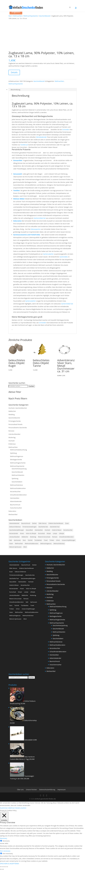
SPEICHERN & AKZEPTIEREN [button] (9, 864)
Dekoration (17, 221)
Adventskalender (16, 501)
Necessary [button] (3, 838)
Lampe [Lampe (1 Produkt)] (55, 533)
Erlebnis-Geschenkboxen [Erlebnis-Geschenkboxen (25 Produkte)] (56, 523)
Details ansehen (20, 808)
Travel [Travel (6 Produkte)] (45, 540)
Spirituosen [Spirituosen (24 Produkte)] (17, 540)
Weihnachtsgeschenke (17, 463)
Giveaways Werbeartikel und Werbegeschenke (32, 116)
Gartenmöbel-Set (40, 218)
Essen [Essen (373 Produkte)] (67, 523)
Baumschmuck (15, 505)
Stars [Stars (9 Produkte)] (24, 540)
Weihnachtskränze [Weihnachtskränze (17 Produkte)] (59, 543)
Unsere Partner (31, 790)
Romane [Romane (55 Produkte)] (54, 537)
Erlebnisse (12, 444)
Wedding (11, 414)
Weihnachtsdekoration (18, 488)
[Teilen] (5, 866)
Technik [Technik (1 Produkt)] (30, 540)
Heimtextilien (14, 498)
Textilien (16, 190)
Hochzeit (11, 441)
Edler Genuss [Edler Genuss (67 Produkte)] (42, 523)
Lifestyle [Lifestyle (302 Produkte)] (61, 533)
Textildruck (24, 145)
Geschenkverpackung (19, 469)
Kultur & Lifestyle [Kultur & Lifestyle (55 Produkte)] (31, 533)
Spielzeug (13, 453)
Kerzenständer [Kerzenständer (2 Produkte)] (13, 533)
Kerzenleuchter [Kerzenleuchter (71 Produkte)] (67, 530)
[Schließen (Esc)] (7, 866)
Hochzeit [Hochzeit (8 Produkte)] (47, 530)
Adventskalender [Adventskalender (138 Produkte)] (14, 523)
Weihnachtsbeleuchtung (18, 450)
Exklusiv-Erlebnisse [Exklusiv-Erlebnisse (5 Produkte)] (15, 527)
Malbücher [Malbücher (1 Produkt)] (25, 537)
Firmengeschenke (14, 421)
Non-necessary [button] (5, 851)
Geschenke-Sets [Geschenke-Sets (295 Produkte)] (43, 527)
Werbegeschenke (16, 460)
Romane (11, 431)
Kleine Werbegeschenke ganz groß (27, 317)
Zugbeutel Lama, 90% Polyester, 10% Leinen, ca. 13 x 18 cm (42, 105)
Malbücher (12, 411)
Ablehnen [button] (11, 808)
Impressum (61, 790)
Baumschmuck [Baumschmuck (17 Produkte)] (25, 523)
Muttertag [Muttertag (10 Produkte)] (33, 537)
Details (14, 72)
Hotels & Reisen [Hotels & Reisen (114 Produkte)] (56, 530)
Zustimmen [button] (4, 808)
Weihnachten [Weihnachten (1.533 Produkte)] (19, 543)
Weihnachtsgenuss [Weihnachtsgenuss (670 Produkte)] (46, 543)
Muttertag (11, 437)
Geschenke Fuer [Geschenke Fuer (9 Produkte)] (55, 527)
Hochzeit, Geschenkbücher (17, 408)
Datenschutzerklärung (47, 790)
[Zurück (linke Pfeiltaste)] (1, 869)
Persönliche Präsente (21, 149)
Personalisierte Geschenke (17, 428)
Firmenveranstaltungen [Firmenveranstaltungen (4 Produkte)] (29, 527)
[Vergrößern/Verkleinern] (1, 866)
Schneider (65, 130)
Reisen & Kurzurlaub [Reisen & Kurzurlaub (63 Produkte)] (44, 537)
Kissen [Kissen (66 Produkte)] (22, 533)
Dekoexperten (36, 229)
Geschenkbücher (14, 418)
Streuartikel (17, 160)
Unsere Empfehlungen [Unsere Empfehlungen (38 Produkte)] (68, 540)
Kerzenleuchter (15, 491)
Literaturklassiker (14, 434)
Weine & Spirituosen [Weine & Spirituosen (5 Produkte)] (15, 547)
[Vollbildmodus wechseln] (3, 866)
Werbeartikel (12, 514)
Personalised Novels (15, 424)
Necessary (6, 841)
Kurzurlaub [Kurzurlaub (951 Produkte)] (41, 533)
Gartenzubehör (48, 254)
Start (10, 16)
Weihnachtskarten (18, 475)
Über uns (20, 790)
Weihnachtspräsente (31, 16)
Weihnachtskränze (16, 485)
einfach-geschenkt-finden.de (45, 799)
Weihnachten (17, 16)
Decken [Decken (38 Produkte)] (34, 523)
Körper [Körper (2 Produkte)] (49, 533)
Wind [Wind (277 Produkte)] (24, 547)
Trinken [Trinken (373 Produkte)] (51, 540)
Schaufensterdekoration (18, 495)
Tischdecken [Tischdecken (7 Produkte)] (38, 540)
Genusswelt (17, 174)
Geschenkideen (17, 482)
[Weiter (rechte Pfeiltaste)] (3, 869)
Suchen (31, 386)
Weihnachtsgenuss (16, 456)
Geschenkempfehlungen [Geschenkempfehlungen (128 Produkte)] (16, 530)
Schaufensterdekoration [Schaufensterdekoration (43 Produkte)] (66, 537)
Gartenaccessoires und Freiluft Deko (26, 235)
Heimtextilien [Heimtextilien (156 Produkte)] (39, 530)
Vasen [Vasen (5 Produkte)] (11, 543)
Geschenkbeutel (44, 16)
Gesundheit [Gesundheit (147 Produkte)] (29, 530)
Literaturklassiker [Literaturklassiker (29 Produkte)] (14, 537)
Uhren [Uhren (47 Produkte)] (58, 540)
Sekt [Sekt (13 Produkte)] (10, 540)
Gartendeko (64, 257)
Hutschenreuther (16, 508)
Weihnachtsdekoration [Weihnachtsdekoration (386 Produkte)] (31, 543)
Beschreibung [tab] (15, 90)
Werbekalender (41, 137)
